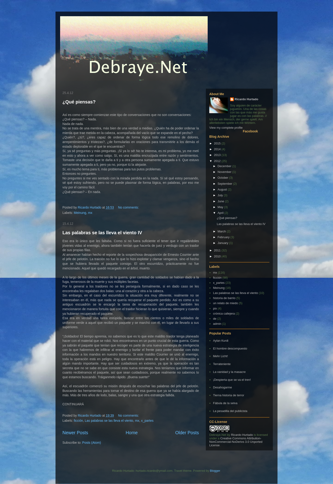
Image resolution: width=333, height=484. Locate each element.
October (223, 177)
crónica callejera (224, 313)
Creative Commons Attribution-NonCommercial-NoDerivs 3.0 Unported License (235, 442)
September (225, 183)
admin (217, 323)
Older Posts (187, 432)
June (221, 201)
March (222, 231)
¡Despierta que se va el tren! (232, 379)
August (223, 189)
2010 (218, 256)
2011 (218, 250)
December (225, 166)
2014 (218, 149)
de (214, 318)
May (221, 207)
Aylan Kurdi (220, 340)
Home (132, 432)
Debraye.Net (217, 435)
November (225, 172)
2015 (218, 143)
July (221, 195)
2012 (218, 161)
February (224, 237)
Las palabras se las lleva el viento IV (102, 232)
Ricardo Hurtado (246, 99)
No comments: (129, 207)
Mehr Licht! (220, 356)
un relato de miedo (225, 303)
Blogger (215, 470)
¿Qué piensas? (79, 101)
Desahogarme (222, 387)
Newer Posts (75, 432)
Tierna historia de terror (228, 395)
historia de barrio (224, 298)
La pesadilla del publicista (230, 411)
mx (90, 213)
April (221, 213)
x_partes (147, 420)
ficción (78, 420)
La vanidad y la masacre (229, 372)
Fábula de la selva (225, 403)
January (223, 243)
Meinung (80, 213)
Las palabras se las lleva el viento (109, 420)
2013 (218, 155)
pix (215, 308)
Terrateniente (222, 364)
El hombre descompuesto (230, 348)
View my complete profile (226, 127)
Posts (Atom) (91, 442)
